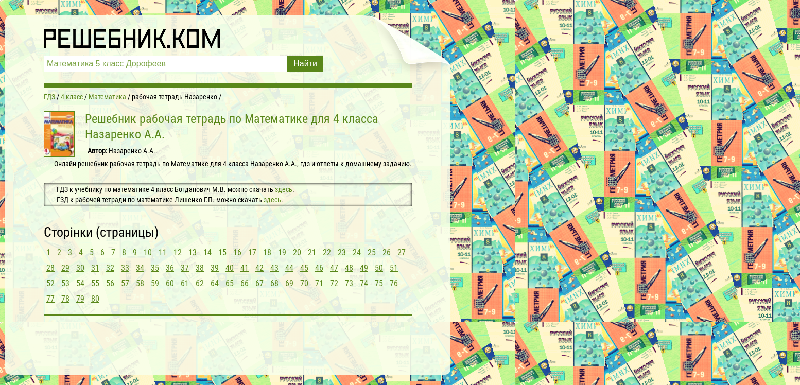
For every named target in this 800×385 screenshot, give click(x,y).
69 (289, 283)
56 (110, 283)
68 (274, 283)
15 (222, 252)
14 (207, 252)
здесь (283, 189)
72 (334, 283)
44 (289, 268)
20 (297, 252)
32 (110, 268)
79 (80, 299)
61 (185, 283)
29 (65, 268)
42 (259, 268)
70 (304, 283)
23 (342, 252)
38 (200, 268)
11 (163, 252)
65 (229, 283)
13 (192, 252)
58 (140, 283)
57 (125, 283)
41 (244, 268)
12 (177, 252)
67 (259, 283)
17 (252, 252)
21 (312, 252)
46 (319, 268)
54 (80, 283)
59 (155, 283)
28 (50, 268)
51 (394, 268)
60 (170, 283)
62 (200, 283)
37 (185, 268)
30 (80, 268)
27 (401, 252)
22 (327, 252)
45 (304, 268)
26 (386, 252)
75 (379, 283)
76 (394, 283)
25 (372, 252)
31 (95, 268)
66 (244, 283)
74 (364, 283)
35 (155, 268)
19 (282, 252)
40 (229, 268)
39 (215, 268)
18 (267, 252)
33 (125, 268)
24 (357, 252)
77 (50, 299)
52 (50, 283)
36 (170, 268)
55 (95, 283)
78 (65, 299)
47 (334, 268)
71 (319, 283)
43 (274, 268)
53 (65, 283)
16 (237, 252)
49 (364, 268)
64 (215, 283)
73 (349, 283)
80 (95, 299)
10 (148, 252)
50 (379, 268)
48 (349, 268)
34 (140, 268)
